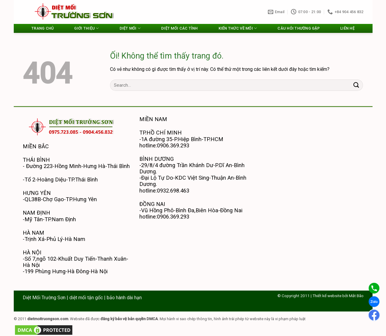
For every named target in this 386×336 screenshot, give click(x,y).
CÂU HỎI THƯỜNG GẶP (298, 28)
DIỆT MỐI (130, 28)
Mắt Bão (356, 295)
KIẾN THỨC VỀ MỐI (238, 28)
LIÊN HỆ (347, 28)
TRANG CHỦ (42, 28)
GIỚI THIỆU (86, 28)
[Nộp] (356, 85)
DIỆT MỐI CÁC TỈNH (179, 28)
